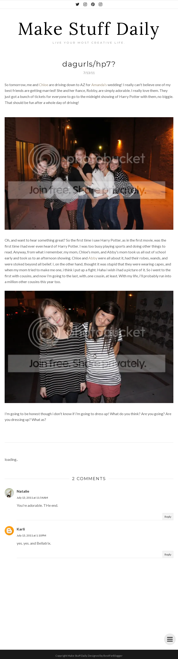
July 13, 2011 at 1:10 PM (31, 535)
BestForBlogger (113, 655)
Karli (21, 529)
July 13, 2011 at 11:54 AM (32, 497)
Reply (168, 516)
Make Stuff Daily (89, 28)
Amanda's (99, 84)
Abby (92, 258)
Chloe (43, 84)
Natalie (23, 491)
